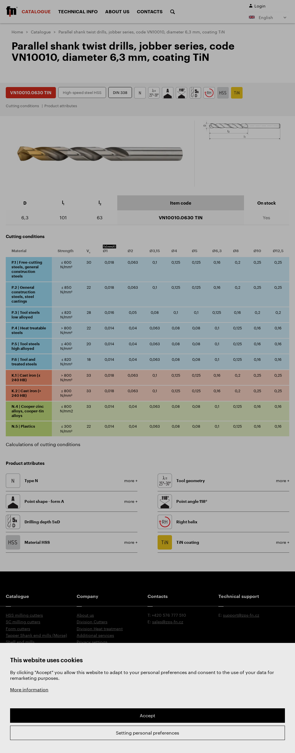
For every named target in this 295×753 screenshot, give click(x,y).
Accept (147, 715)
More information (29, 689)
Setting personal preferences (147, 732)
